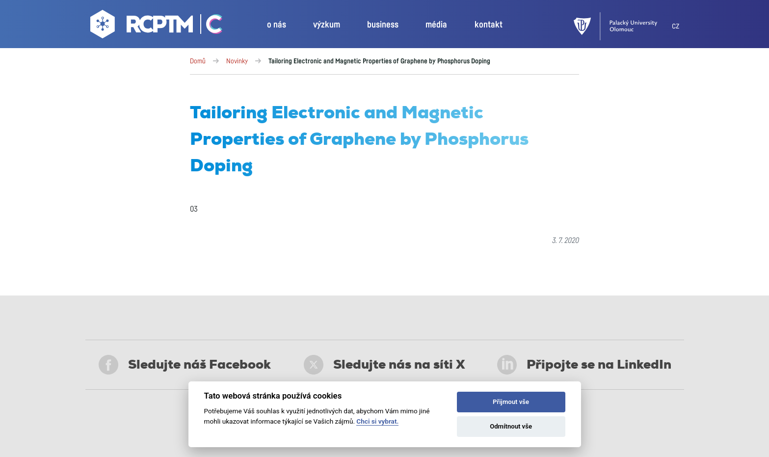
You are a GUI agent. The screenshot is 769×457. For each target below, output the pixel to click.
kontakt (489, 25)
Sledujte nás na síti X (384, 365)
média (436, 25)
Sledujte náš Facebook (185, 365)
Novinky (237, 61)
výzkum (326, 25)
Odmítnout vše (511, 426)
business (382, 25)
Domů (198, 61)
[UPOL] (623, 26)
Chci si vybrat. (377, 421)
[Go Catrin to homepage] (208, 26)
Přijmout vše (511, 401)
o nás (276, 25)
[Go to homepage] (142, 26)
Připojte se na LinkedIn (584, 365)
